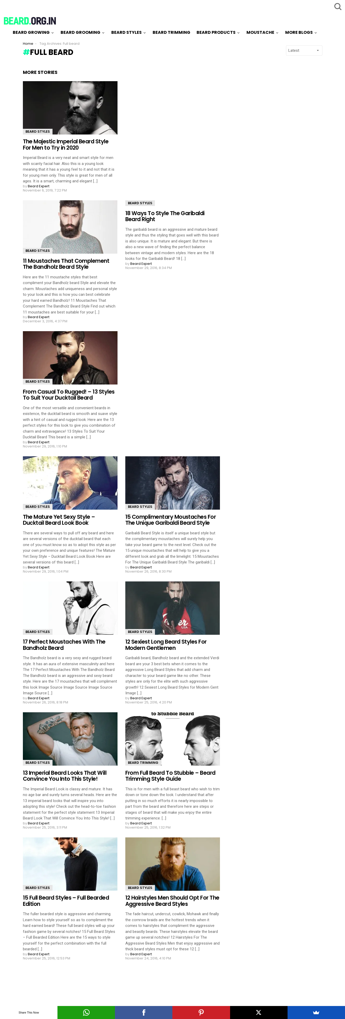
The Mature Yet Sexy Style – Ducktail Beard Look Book (59, 520)
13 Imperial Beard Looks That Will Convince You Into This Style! (65, 776)
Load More (121, 979)
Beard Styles (126, 32)
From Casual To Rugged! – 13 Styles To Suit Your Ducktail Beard (69, 395)
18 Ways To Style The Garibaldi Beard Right (165, 216)
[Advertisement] (275, 147)
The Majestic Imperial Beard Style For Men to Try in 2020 (66, 144)
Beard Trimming (171, 32)
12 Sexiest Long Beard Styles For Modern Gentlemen (166, 645)
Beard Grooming (80, 32)
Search (337, 6)
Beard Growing (31, 32)
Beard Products (216, 32)
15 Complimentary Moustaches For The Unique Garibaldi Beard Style (170, 520)
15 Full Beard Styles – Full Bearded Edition (66, 901)
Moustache (260, 32)
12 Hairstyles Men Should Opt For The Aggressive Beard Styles (172, 901)
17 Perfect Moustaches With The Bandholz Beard (64, 645)
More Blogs (299, 32)
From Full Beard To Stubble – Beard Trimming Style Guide (170, 776)
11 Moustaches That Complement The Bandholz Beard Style (66, 264)
